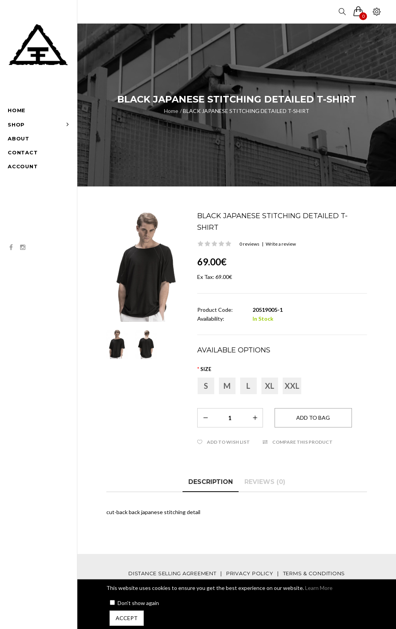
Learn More (319, 588)
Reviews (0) (264, 481)
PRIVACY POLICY (249, 573)
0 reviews (249, 244)
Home (171, 111)
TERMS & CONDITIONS (314, 573)
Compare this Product (302, 442)
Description (210, 481)
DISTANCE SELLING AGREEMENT (172, 573)
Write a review (281, 244)
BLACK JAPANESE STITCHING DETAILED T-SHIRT (246, 111)
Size (205, 369)
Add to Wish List (228, 442)
